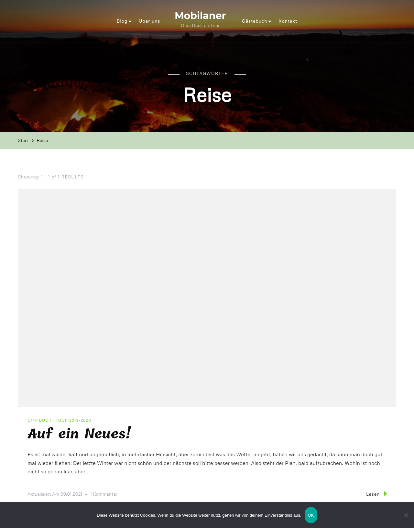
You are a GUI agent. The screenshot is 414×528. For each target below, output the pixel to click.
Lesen (376, 493)
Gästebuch (254, 21)
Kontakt (287, 21)
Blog (122, 21)
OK (311, 515)
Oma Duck (39, 420)
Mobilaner (200, 16)
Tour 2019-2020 (73, 420)
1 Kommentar (103, 494)
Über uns (149, 21)
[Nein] (406, 520)
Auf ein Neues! (79, 434)
